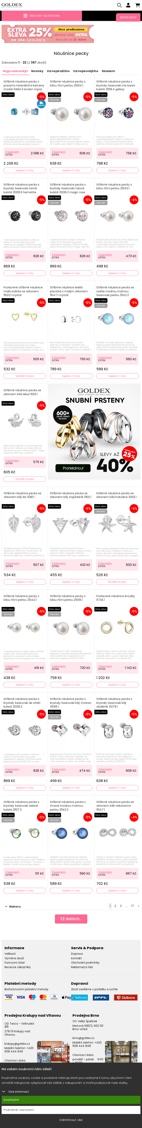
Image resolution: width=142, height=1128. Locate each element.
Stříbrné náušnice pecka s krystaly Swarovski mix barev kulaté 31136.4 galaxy (115, 86)
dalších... (71, 920)
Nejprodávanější (15, 71)
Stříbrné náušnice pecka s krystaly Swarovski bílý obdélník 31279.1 (114, 703)
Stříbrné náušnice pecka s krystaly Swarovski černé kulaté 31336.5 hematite (21, 188)
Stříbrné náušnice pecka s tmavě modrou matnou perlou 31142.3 (68, 806)
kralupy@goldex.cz (17, 1044)
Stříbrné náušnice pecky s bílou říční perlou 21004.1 (68, 84)
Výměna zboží (14, 958)
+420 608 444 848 (87, 1044)
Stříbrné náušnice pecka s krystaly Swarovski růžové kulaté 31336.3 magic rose (68, 188)
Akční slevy (128, 17)
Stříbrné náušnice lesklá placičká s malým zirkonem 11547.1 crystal (69, 291)
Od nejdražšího (58, 71)
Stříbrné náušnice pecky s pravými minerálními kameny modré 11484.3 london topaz (24, 86)
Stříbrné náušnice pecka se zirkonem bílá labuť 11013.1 (22, 393)
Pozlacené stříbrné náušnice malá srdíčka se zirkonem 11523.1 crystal (23, 291)
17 (132, 906)
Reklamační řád (82, 968)
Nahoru (13, 907)
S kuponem (12, 152)
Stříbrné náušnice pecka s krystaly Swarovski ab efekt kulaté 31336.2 (22, 703)
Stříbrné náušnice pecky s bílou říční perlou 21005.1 (68, 598)
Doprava (77, 954)
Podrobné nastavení (19, 1110)
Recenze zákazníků (18, 968)
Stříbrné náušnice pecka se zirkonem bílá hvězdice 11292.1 (116, 495)
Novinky (37, 71)
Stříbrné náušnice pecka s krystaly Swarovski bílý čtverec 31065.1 (71, 703)
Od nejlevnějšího (85, 71)
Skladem (108, 71)
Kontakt (76, 958)
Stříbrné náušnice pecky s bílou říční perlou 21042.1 (21, 598)
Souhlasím (11, 1100)
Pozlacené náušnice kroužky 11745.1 (115, 598)
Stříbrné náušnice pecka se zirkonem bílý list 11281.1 (22, 495)
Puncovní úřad (14, 963)
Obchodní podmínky (85, 963)
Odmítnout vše (71, 1120)
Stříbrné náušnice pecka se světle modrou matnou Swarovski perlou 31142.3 (115, 291)
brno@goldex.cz (83, 1038)
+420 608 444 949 (19, 1050)
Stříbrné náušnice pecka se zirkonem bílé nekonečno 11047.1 (115, 806)
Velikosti (10, 954)
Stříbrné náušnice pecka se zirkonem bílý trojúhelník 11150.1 (70, 495)
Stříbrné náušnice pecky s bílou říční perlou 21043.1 (114, 187)
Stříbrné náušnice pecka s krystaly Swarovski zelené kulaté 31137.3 (21, 806)
